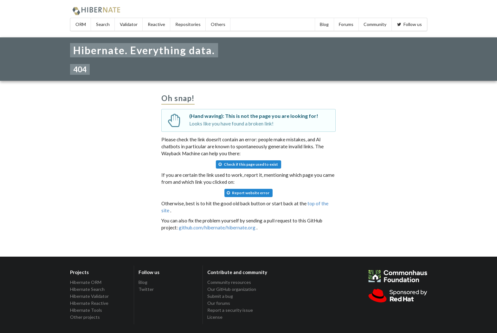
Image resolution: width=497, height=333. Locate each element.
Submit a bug (220, 296)
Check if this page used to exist (248, 164)
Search (103, 24)
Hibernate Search (87, 289)
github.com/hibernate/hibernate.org (217, 227)
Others (218, 24)
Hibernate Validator (89, 296)
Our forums (218, 303)
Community (375, 24)
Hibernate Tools (86, 310)
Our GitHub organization (231, 289)
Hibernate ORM (85, 282)
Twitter (146, 289)
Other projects (85, 317)
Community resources (229, 282)
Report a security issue (230, 310)
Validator (129, 24)
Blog (324, 24)
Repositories (188, 24)
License (215, 317)
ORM (80, 24)
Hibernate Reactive (89, 303)
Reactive (156, 24)
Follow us (409, 24)
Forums (346, 24)
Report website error (248, 192)
